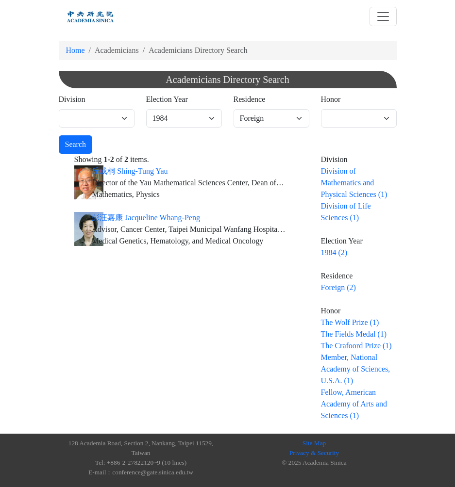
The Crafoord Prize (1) (356, 345)
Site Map (314, 443)
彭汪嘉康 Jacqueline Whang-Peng (146, 217)
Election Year (167, 99)
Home (75, 50)
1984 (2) (334, 252)
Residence (250, 99)
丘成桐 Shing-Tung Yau (130, 171)
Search (75, 144)
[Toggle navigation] (383, 16)
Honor (331, 99)
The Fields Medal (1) (354, 334)
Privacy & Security (314, 452)
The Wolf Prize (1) (350, 322)
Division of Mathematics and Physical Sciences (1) (354, 182)
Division (72, 99)
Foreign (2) (338, 287)
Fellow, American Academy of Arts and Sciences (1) (354, 404)
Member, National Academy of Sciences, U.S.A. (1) (355, 369)
